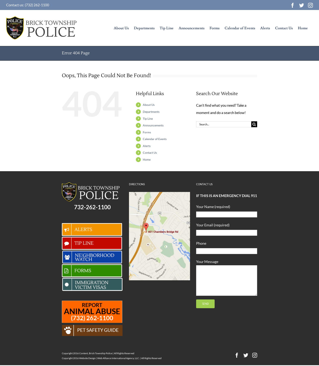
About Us (149, 104)
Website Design (87, 358)
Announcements (153, 125)
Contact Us (150, 152)
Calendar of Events (155, 139)
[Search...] (223, 124)
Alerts (147, 146)
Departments (151, 111)
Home (147, 159)
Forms (147, 132)
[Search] (254, 124)
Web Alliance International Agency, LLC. (118, 358)
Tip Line (148, 118)
